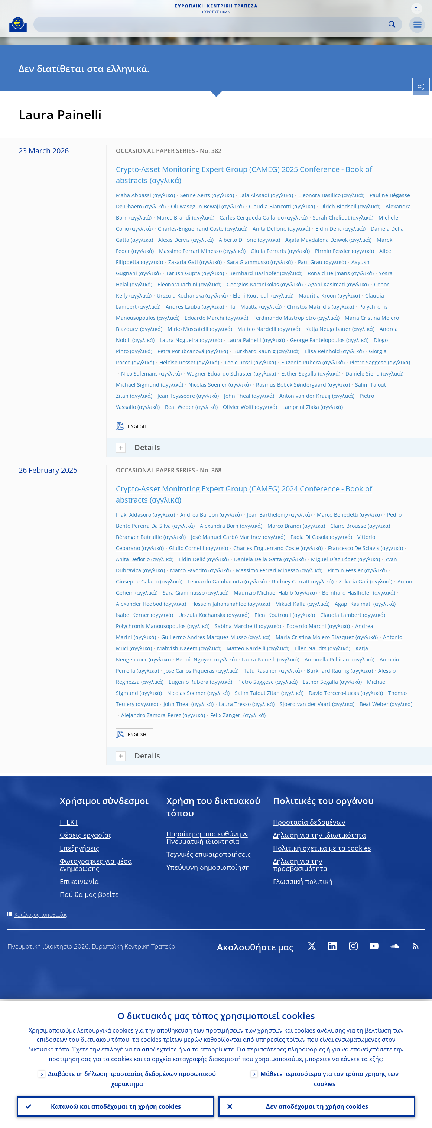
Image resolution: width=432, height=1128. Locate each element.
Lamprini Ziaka (300, 406)
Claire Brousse (348, 525)
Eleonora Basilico (319, 195)
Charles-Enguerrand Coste (191, 228)
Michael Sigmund (137, 384)
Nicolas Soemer (207, 384)
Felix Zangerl (226, 715)
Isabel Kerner (132, 614)
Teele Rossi (238, 362)
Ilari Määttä (243, 306)
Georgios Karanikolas (253, 284)
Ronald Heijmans (329, 273)
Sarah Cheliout (331, 217)
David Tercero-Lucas (334, 692)
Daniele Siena (362, 373)
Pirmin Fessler (332, 250)
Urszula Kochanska (180, 295)
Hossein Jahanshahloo (218, 603)
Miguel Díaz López (333, 559)
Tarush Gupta (183, 273)
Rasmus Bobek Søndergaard (291, 384)
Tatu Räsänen (261, 670)
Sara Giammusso (248, 262)
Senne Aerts (195, 195)
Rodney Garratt (291, 581)
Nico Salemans (139, 373)
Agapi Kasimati (326, 284)
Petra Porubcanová (180, 351)
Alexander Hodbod (139, 603)
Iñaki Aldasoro (133, 514)
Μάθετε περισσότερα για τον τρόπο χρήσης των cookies (329, 1078)
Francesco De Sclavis (353, 548)
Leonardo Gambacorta (215, 581)
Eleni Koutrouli (251, 295)
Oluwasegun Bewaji (195, 206)
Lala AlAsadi (254, 195)
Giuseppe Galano (137, 581)
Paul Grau (310, 262)
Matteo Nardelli (256, 328)
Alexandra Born (219, 525)
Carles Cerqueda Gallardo (252, 217)
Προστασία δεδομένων (309, 821)
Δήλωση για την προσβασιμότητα (300, 864)
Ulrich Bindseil (338, 206)
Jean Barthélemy (267, 514)
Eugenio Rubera (301, 362)
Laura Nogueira (179, 340)
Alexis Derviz (174, 239)
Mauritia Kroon (317, 295)
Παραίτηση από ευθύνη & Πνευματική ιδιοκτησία (207, 837)
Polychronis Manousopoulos (151, 626)
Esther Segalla (298, 373)
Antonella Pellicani (328, 659)
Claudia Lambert (340, 614)
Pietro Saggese (368, 362)
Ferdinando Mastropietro (284, 317)
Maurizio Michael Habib (263, 592)
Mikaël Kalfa (290, 603)
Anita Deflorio (269, 228)
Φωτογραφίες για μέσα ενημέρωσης (96, 864)
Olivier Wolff (238, 406)
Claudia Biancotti (270, 206)
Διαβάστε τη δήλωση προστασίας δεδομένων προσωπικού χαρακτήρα (132, 1078)
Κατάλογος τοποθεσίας (41, 914)
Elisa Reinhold (322, 351)
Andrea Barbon (199, 514)
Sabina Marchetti (236, 626)
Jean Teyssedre (176, 395)
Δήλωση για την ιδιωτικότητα (319, 834)
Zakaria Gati (183, 262)
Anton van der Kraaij (305, 395)
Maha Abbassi (133, 195)
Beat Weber (179, 406)
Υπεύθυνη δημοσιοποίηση (208, 867)
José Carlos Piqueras (189, 670)
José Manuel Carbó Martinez (226, 536)
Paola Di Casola (309, 536)
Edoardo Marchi (204, 317)
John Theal (237, 395)
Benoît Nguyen (194, 659)
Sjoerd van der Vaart (305, 704)
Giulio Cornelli (186, 548)
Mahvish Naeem (177, 648)
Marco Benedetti (337, 514)
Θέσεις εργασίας (86, 834)
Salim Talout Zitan (257, 692)
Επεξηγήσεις (79, 847)
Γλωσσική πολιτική (302, 881)
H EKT (69, 821)
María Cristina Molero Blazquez (315, 637)
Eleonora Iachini (177, 284)
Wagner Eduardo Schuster (219, 373)
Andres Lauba (183, 306)
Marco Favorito (188, 570)
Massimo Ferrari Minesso (190, 250)
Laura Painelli (244, 340)
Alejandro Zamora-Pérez (151, 715)
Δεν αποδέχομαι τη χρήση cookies (317, 1106)
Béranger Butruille (139, 536)
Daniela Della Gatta (258, 559)
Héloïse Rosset (177, 362)
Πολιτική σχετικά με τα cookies (322, 847)
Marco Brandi (174, 217)
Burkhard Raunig (254, 351)
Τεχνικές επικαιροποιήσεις (208, 854)
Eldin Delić (328, 228)
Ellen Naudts (311, 648)
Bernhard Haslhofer (254, 273)
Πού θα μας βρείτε (89, 894)
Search (392, 24)
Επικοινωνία (79, 881)
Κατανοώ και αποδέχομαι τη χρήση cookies (116, 1106)
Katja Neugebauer (328, 328)
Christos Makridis (308, 306)
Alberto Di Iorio (237, 239)
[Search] (212, 24)
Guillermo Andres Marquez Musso (204, 637)
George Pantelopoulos (317, 340)
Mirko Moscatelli (188, 328)
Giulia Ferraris (268, 250)
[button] (416, 8)
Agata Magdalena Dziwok (316, 239)
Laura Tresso (235, 704)
